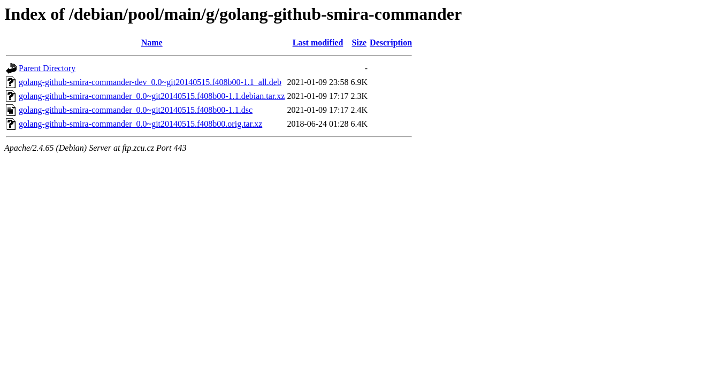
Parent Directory (47, 68)
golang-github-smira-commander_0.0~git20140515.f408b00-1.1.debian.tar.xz (152, 96)
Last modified (318, 42)
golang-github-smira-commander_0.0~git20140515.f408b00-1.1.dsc (136, 109)
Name (152, 42)
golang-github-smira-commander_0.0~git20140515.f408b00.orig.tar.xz (140, 123)
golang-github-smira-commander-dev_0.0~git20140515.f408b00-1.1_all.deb (150, 82)
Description (391, 42)
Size (359, 42)
